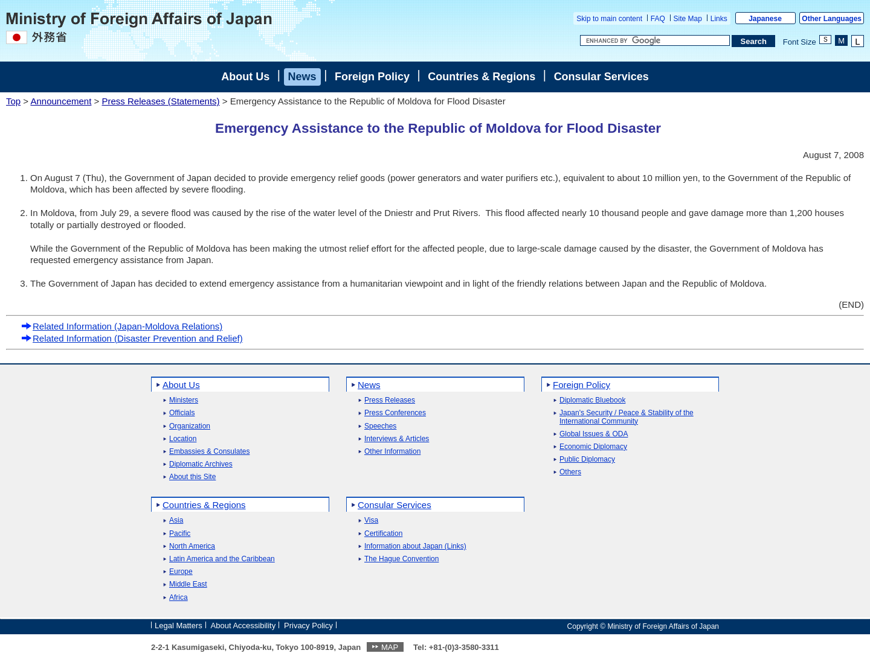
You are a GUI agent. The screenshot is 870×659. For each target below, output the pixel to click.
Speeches (380, 426)
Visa (371, 520)
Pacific (179, 534)
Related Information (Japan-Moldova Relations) (121, 326)
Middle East (188, 584)
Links (718, 18)
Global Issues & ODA (593, 434)
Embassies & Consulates (209, 452)
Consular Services (601, 77)
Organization (189, 426)
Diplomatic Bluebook (592, 400)
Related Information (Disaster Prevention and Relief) (132, 338)
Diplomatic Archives (201, 464)
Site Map (688, 18)
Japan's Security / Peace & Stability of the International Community (626, 417)
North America (192, 546)
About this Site (192, 477)
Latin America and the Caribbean (222, 559)
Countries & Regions (481, 77)
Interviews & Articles (396, 439)
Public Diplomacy (587, 459)
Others (570, 472)
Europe (181, 572)
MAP (389, 647)
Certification (383, 534)
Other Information (392, 452)
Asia (176, 520)
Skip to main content (609, 18)
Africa (178, 598)
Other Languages (832, 18)
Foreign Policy (372, 77)
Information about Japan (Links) (415, 546)
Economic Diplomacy (593, 447)
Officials (182, 413)
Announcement (60, 101)
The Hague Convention (401, 559)
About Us (245, 77)
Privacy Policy (308, 625)
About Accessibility (243, 625)
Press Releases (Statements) (160, 101)
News (302, 77)
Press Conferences (395, 413)
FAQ (658, 18)
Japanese (765, 18)
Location (182, 439)
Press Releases (389, 400)
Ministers (183, 400)
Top (13, 101)
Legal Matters (178, 625)
